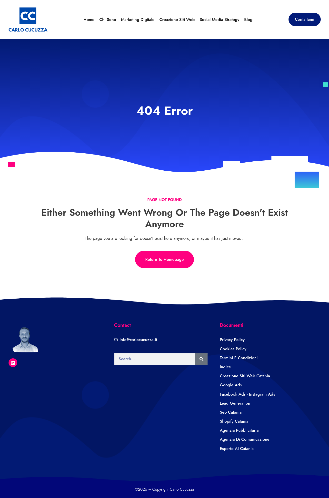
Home (88, 19)
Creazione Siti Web (177, 19)
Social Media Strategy (219, 19)
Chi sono (107, 19)
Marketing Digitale (137, 19)
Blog (248, 19)
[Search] (201, 359)
